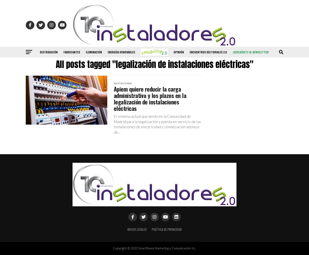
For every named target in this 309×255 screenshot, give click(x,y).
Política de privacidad (167, 229)
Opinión (179, 52)
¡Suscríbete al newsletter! (251, 52)
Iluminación (94, 52)
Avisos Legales (137, 229)
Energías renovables (121, 52)
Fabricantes (72, 52)
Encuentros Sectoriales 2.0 (208, 52)
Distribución (49, 52)
